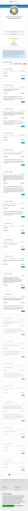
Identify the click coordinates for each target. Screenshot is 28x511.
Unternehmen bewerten (14, 31)
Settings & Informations (19, 505)
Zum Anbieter (14, 34)
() (22, 75)
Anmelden (3, 489)
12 (11, 63)
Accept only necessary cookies (8, 505)
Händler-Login (17, 488)
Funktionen (10, 3)
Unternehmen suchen (17, 3)
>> (19, 474)
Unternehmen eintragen (18, 489)
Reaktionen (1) (5, 93)
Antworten (23, 78)
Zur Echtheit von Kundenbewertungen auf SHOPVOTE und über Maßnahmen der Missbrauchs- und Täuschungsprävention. (13, 56)
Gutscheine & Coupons (5, 488)
